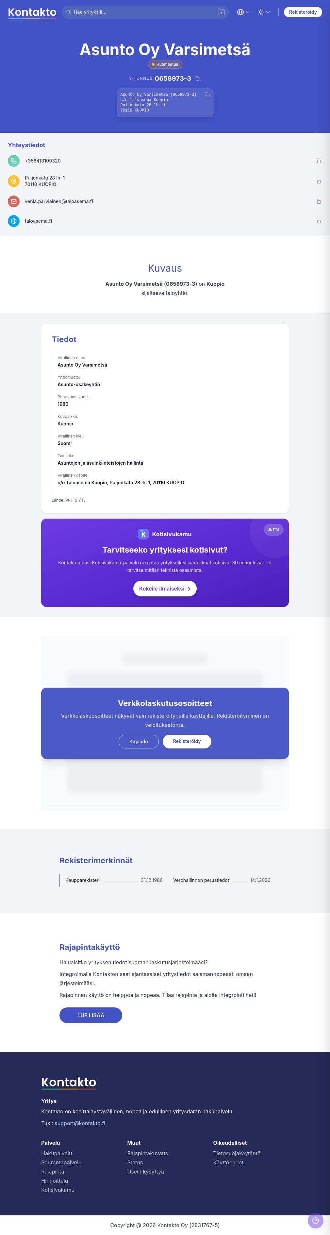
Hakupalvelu (56, 1153)
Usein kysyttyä (145, 1171)
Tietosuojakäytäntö (237, 1153)
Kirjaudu (138, 741)
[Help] (315, 1220)
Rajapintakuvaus (147, 1153)
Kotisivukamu (57, 1190)
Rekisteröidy (303, 12)
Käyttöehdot (228, 1162)
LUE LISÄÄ (91, 1015)
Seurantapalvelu (61, 1162)
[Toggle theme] (263, 12)
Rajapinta (52, 1171)
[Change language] (243, 12)
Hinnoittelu (54, 1180)
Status (135, 1162)
